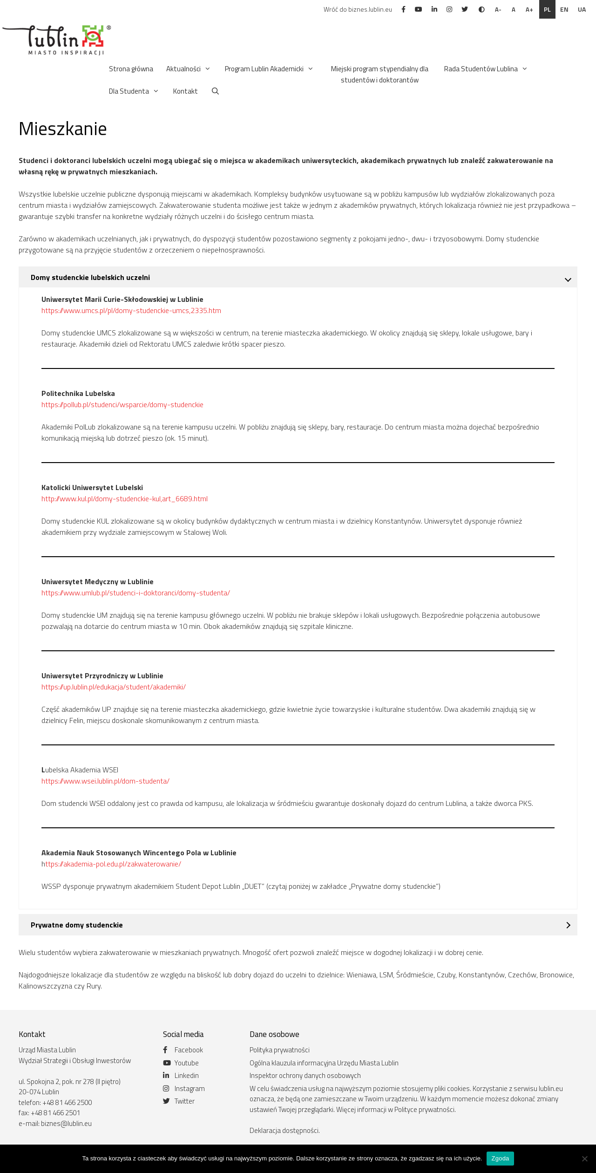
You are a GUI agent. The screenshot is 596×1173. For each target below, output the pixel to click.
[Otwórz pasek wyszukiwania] (215, 91)
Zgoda (500, 1158)
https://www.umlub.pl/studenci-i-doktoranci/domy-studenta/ (135, 592)
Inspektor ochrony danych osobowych (305, 1075)
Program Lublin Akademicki (270, 69)
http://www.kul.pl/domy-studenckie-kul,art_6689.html (124, 498)
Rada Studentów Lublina (486, 69)
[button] (206, 69)
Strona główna (131, 68)
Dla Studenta (134, 91)
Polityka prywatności (280, 1049)
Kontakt (185, 91)
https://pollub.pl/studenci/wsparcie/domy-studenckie (122, 404)
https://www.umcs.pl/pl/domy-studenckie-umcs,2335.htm (131, 310)
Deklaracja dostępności (284, 1130)
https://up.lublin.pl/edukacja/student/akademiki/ (113, 686)
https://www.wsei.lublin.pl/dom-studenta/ (105, 780)
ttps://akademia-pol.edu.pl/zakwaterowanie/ (113, 863)
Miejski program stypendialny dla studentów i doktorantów (379, 74)
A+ (529, 9)
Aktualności (189, 69)
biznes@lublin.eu (66, 1123)
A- (498, 9)
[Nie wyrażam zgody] (584, 1158)
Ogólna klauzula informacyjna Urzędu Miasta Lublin (324, 1062)
